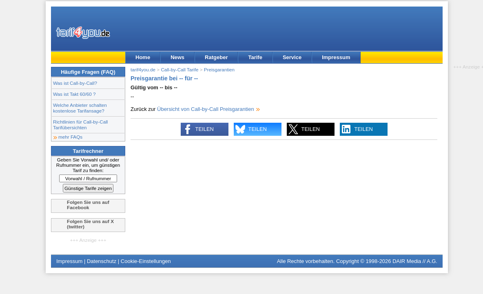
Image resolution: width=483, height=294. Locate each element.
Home (142, 57)
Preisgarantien (219, 69)
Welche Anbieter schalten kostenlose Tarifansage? (80, 107)
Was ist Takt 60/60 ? (74, 94)
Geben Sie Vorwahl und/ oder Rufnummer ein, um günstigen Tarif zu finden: (88, 165)
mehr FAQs (70, 136)
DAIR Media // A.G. (414, 261)
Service (292, 57)
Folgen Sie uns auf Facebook (88, 204)
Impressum (336, 57)
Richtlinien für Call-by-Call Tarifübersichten (80, 124)
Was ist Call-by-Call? (75, 83)
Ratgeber (216, 57)
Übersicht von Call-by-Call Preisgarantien (205, 109)
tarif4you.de (143, 69)
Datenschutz (101, 261)
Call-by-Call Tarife (179, 69)
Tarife (255, 57)
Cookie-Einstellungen (146, 261)
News (177, 57)
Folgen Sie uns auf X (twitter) (90, 224)
